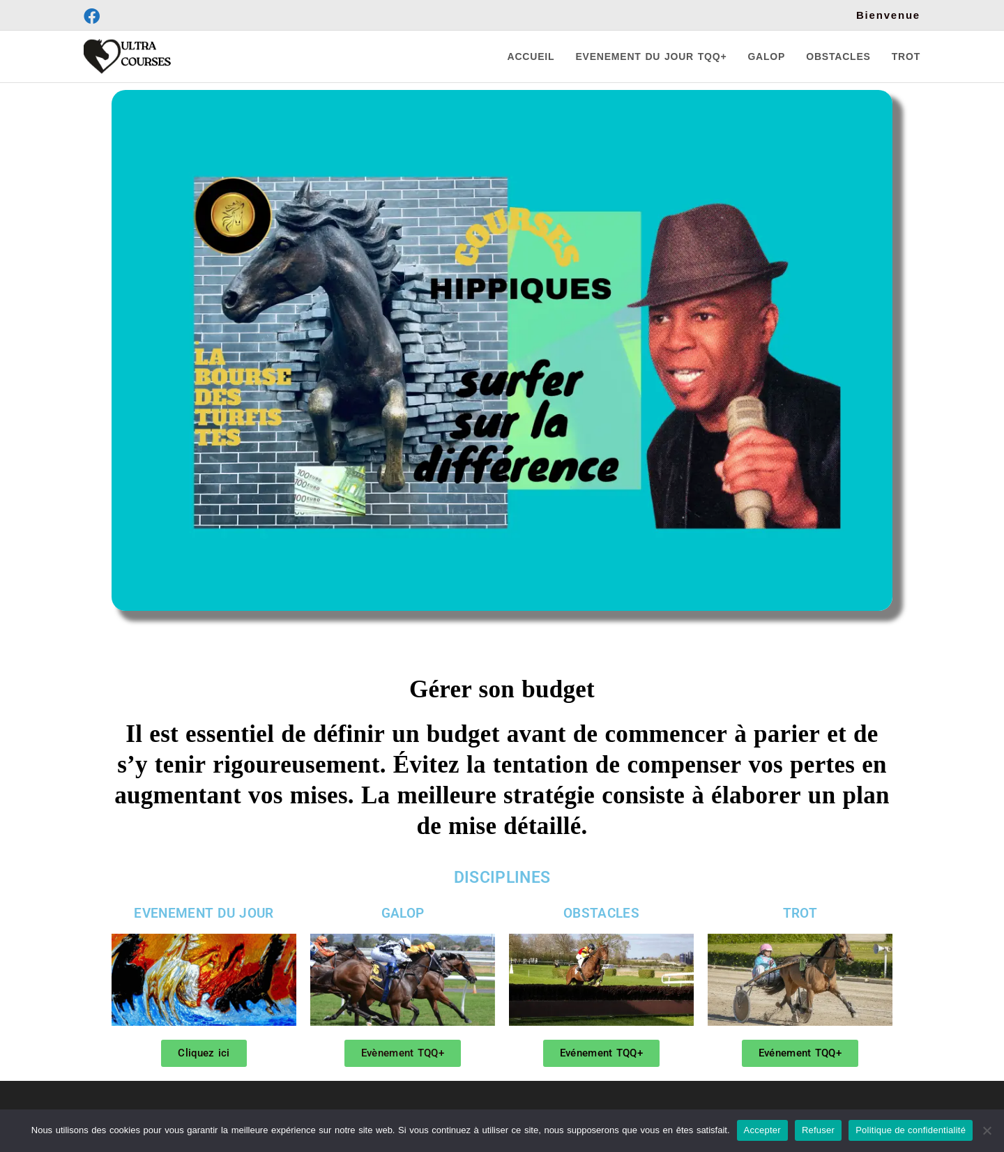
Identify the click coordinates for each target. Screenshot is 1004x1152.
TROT (800, 913)
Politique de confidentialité (910, 1130)
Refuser (818, 1130)
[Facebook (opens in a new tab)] (94, 16)
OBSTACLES (601, 913)
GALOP (403, 913)
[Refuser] (987, 1130)
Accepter (762, 1130)
